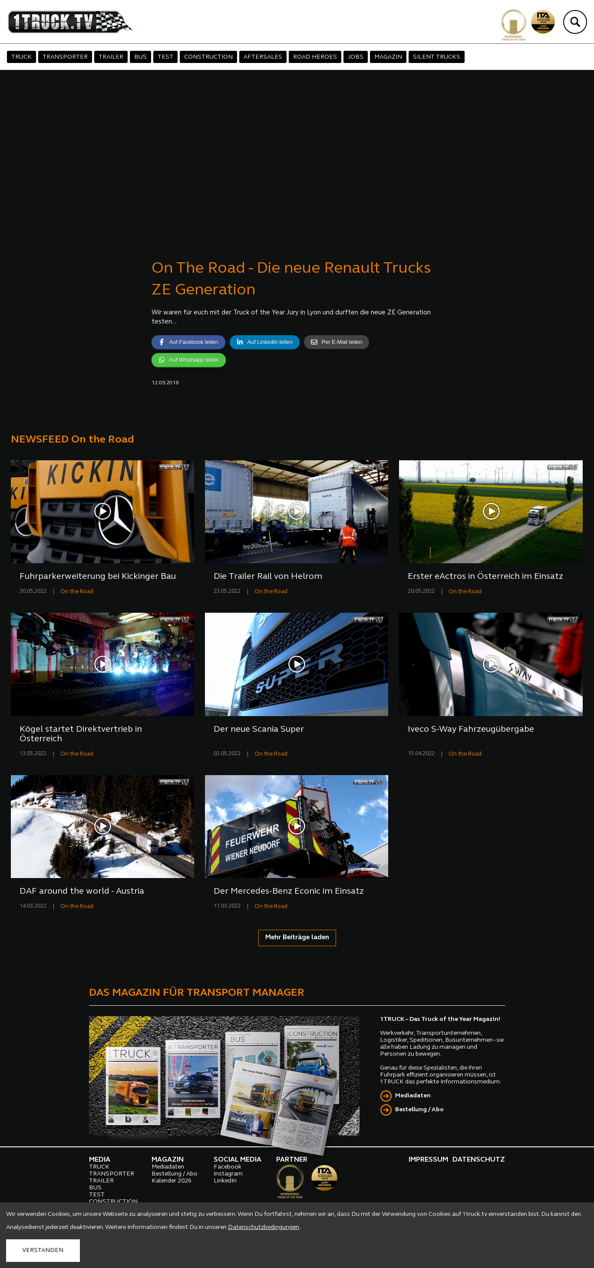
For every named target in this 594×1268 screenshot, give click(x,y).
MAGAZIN (388, 57)
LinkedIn (225, 1181)
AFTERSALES (263, 57)
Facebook (227, 1167)
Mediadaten (413, 1096)
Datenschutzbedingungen (263, 1227)
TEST (165, 57)
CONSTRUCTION (208, 57)
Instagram (228, 1174)
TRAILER (111, 57)
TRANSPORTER (65, 57)
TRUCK (21, 57)
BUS (140, 57)
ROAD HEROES (315, 57)
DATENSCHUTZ (478, 1159)
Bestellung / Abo (419, 1109)
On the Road (76, 591)
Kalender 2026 (171, 1181)
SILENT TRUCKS (436, 57)
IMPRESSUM (428, 1159)
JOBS (355, 57)
